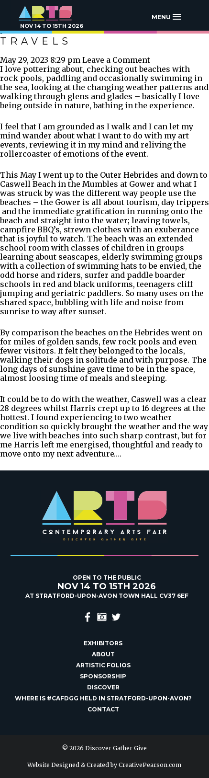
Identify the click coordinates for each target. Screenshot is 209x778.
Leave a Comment (116, 60)
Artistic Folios (103, 665)
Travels (36, 41)
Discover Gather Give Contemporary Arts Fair (51, 13)
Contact (103, 709)
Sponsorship (103, 676)
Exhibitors (103, 643)
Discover (103, 687)
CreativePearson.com (150, 764)
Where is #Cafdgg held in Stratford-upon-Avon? (103, 698)
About (103, 654)
